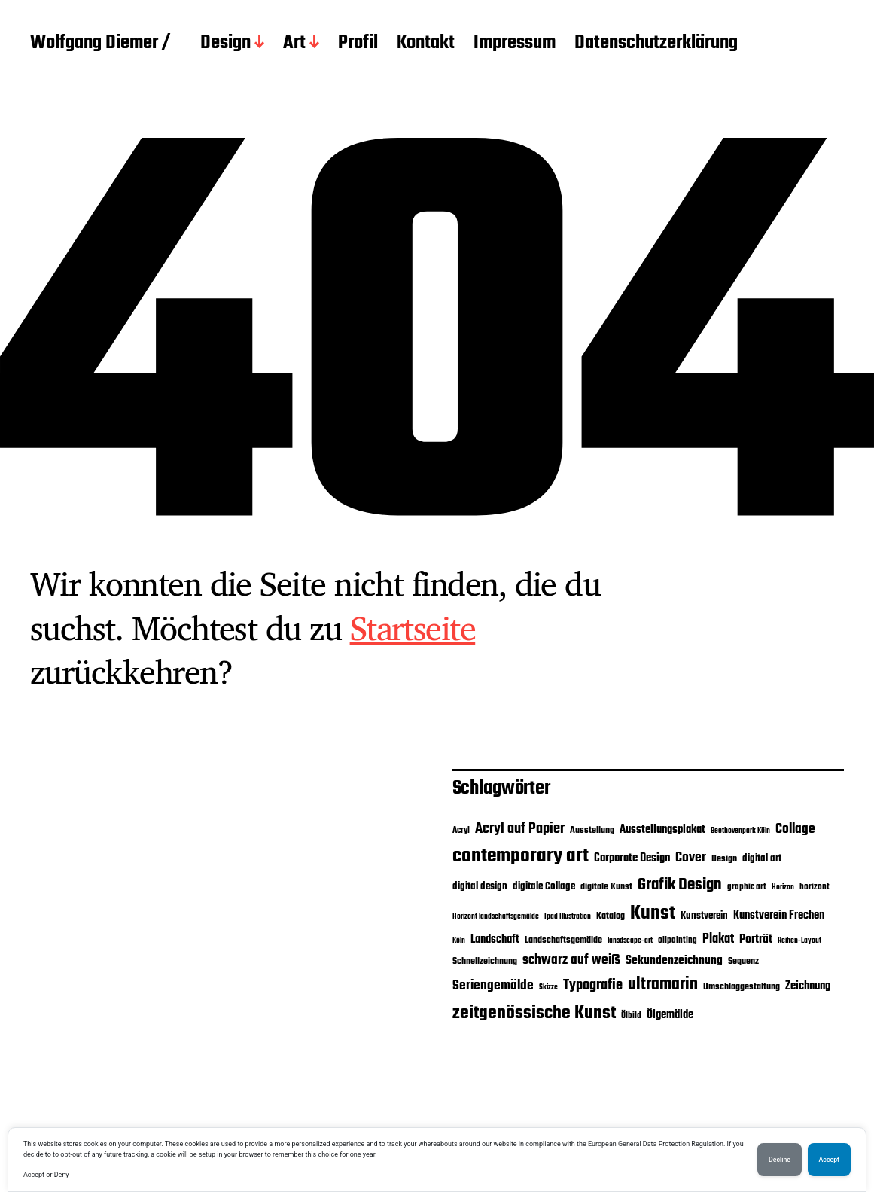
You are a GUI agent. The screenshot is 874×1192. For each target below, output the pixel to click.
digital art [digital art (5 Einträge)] (761, 858)
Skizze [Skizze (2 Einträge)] (548, 987)
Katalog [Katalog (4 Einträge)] (610, 916)
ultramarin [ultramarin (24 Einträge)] (663, 984)
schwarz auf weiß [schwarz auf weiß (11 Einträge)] (571, 960)
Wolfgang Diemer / (100, 43)
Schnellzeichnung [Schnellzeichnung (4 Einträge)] (484, 961)
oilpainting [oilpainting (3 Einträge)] (677, 940)
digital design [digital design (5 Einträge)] (479, 886)
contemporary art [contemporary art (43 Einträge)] (520, 856)
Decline (779, 1159)
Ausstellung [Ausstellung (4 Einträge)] (592, 830)
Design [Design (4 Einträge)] (724, 859)
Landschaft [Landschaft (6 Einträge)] (494, 940)
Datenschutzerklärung (656, 43)
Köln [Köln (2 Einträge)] (458, 941)
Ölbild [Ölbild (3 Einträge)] (631, 1016)
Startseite (413, 627)
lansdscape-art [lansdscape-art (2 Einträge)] (630, 941)
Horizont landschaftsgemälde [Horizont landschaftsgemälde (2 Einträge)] (495, 916)
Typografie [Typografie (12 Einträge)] (593, 985)
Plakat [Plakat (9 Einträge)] (718, 939)
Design (225, 43)
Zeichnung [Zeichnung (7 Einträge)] (807, 986)
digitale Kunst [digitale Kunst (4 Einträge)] (606, 887)
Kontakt (426, 43)
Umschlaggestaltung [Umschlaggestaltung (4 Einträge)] (741, 987)
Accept (829, 1159)
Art (294, 43)
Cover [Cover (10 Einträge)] (690, 857)
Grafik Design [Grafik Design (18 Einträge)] (680, 885)
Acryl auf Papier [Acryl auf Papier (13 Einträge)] (520, 828)
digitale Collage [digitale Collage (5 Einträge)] (544, 886)
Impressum (515, 43)
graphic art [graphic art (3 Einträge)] (746, 887)
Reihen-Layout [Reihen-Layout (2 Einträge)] (799, 941)
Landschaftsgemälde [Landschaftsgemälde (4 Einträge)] (563, 940)
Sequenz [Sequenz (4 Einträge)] (743, 961)
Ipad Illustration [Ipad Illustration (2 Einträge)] (567, 916)
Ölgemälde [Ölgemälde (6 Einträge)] (670, 1015)
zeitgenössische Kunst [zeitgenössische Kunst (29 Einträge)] (534, 1013)
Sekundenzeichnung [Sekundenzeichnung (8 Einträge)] (674, 961)
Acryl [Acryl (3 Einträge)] (461, 830)
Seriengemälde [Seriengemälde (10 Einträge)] (493, 985)
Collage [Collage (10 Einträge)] (795, 829)
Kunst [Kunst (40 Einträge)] (652, 913)
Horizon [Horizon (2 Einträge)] (783, 887)
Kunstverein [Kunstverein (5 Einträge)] (704, 915)
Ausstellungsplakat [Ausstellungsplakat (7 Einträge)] (662, 829)
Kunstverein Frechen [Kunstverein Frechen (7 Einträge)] (778, 915)
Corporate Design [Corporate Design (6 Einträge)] (632, 858)
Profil (358, 43)
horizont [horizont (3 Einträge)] (814, 887)
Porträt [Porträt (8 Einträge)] (755, 940)
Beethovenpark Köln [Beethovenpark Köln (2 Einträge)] (740, 831)
